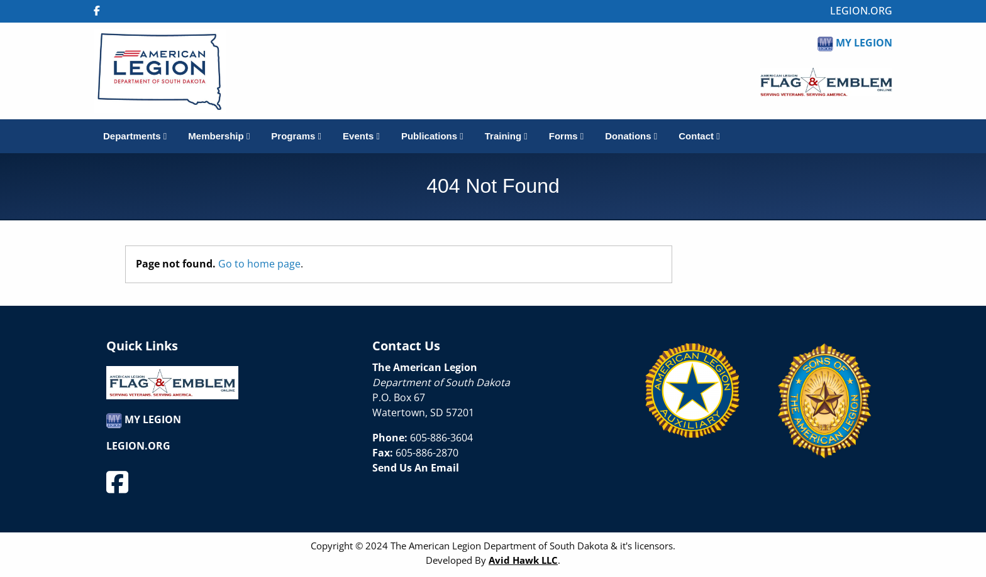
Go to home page (259, 264)
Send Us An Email (415, 468)
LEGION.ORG (861, 11)
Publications (432, 136)
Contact (699, 136)
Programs (296, 136)
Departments (135, 136)
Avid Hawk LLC (523, 560)
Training (506, 136)
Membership (219, 136)
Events (361, 136)
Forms (566, 136)
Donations (631, 136)
